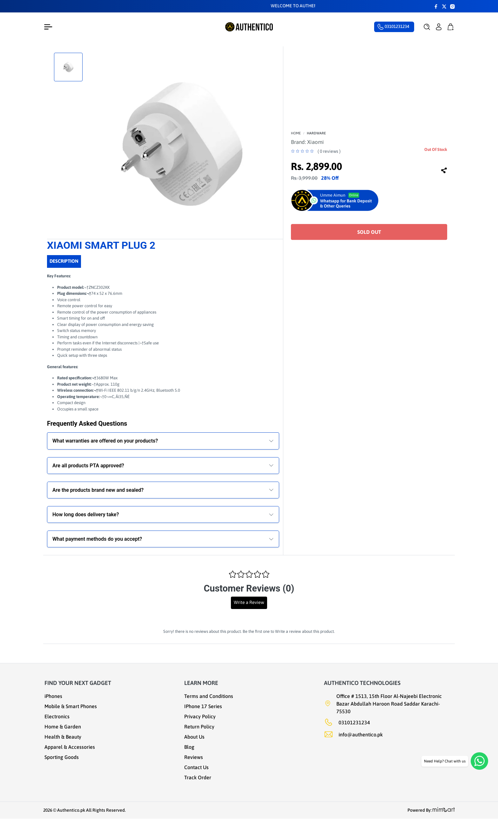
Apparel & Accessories (69, 747)
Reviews (193, 757)
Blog (189, 747)
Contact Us (196, 767)
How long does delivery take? (85, 514)
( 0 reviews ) (329, 151)
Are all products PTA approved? (88, 466)
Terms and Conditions (208, 696)
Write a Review (249, 602)
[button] (427, 27)
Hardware (316, 133)
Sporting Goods (61, 757)
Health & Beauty (62, 737)
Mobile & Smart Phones (70, 706)
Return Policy (199, 726)
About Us (194, 737)
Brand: (307, 142)
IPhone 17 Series (203, 706)
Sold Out (369, 232)
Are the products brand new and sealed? (98, 490)
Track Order (197, 777)
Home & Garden (62, 726)
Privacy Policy (200, 716)
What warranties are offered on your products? (105, 441)
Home (296, 133)
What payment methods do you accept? (97, 539)
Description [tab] (64, 261)
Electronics (57, 716)
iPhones (53, 696)
